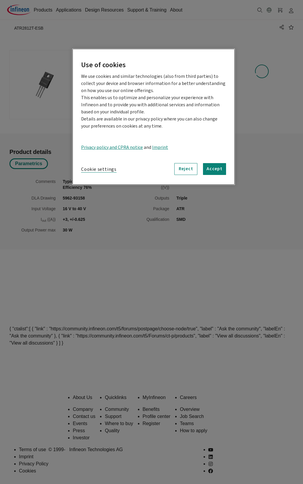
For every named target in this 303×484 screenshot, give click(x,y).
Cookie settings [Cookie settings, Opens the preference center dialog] (99, 169)
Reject (186, 168)
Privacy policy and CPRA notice (112, 147)
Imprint (160, 147)
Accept (215, 168)
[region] (153, 117)
